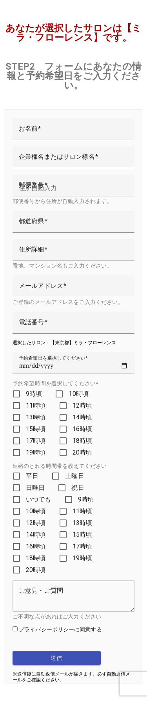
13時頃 (36, 417)
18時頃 (83, 440)
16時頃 (83, 429)
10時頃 (79, 393)
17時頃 (36, 440)
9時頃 (34, 393)
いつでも (38, 499)
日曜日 (35, 487)
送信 (57, 658)
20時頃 (83, 452)
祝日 (77, 487)
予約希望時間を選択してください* (55, 383)
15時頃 (36, 429)
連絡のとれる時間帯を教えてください (60, 466)
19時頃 (36, 452)
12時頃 (83, 405)
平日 (32, 476)
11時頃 (36, 405)
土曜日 (74, 476)
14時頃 (83, 417)
